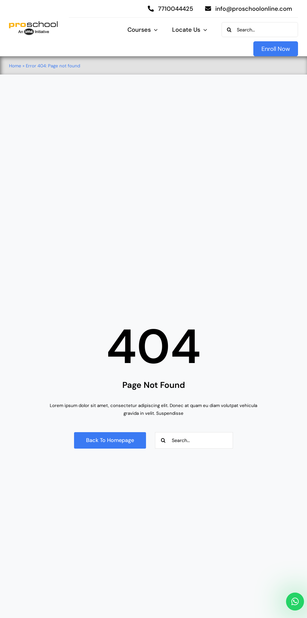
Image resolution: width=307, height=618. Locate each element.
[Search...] (260, 29)
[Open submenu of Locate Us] (203, 30)
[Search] (229, 29)
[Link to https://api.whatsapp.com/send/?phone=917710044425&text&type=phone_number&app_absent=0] (295, 601)
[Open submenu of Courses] (154, 30)
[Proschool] (33, 23)
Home (15, 66)
